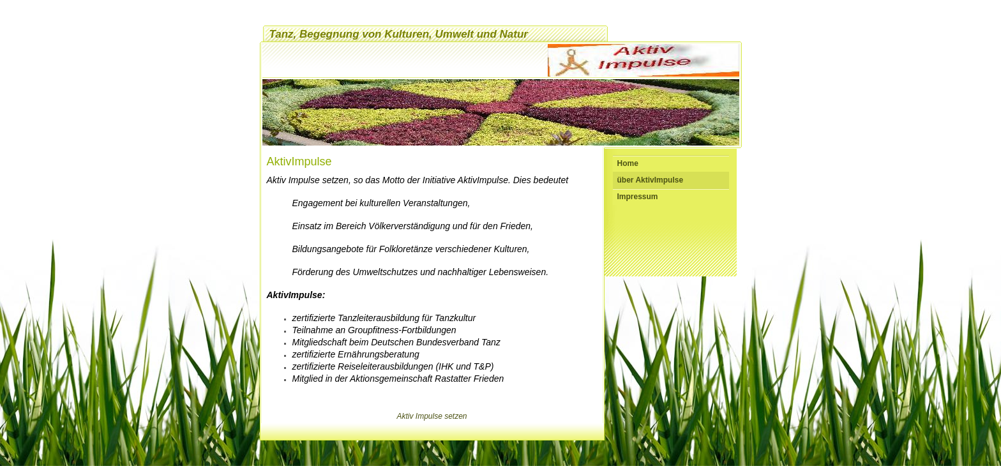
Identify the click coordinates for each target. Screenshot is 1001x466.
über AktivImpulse (650, 180)
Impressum (637, 196)
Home (627, 163)
